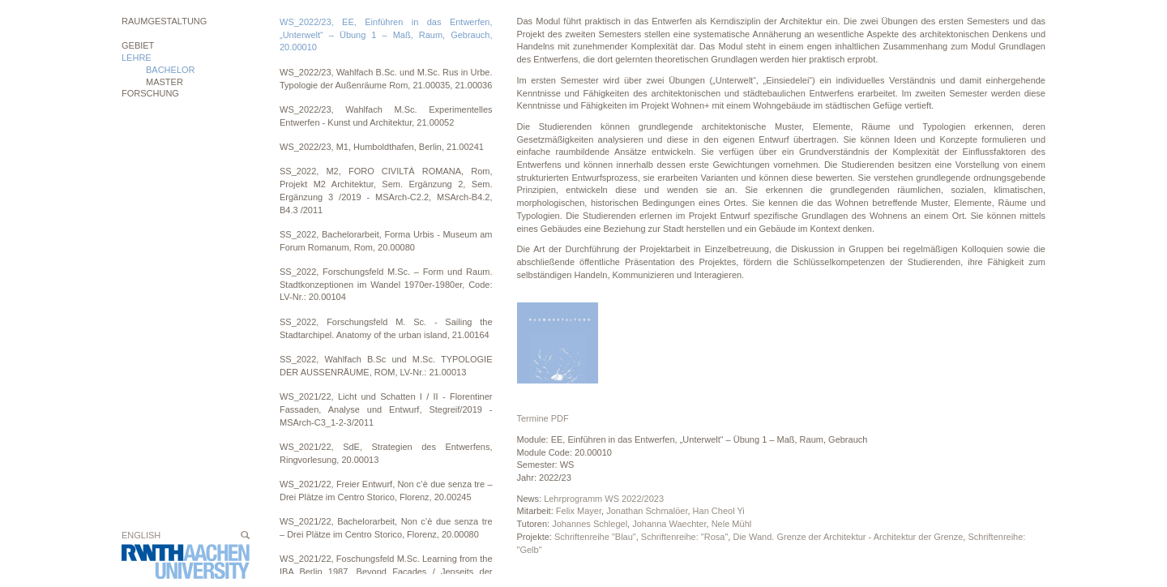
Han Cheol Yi (719, 511)
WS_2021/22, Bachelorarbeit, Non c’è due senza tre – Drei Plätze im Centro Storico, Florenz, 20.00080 (386, 527)
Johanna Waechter (669, 524)
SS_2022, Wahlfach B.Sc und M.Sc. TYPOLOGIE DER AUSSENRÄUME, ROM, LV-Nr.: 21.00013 (386, 365)
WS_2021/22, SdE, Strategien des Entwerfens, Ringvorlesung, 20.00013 (386, 453)
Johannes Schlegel (589, 524)
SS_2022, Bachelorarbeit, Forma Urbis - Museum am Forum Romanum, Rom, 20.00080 (386, 240)
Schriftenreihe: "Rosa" (684, 537)
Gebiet (138, 45)
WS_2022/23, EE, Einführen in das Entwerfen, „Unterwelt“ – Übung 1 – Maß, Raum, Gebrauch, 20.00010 (386, 34)
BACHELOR (170, 70)
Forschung (150, 93)
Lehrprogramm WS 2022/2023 (604, 498)
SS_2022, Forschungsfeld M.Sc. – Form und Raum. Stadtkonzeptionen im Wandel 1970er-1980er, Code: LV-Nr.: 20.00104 (386, 284)
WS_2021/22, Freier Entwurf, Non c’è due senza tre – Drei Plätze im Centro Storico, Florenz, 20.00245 (386, 490)
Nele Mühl (732, 524)
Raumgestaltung (164, 21)
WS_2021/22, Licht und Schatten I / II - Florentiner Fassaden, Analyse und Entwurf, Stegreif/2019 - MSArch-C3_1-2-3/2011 (386, 409)
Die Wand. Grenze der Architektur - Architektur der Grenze (848, 537)
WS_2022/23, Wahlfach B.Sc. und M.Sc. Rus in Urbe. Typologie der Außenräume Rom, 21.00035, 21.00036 (386, 78)
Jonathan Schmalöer (646, 511)
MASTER (164, 82)
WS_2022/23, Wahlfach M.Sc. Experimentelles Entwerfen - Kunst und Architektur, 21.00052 (386, 116)
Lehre (137, 57)
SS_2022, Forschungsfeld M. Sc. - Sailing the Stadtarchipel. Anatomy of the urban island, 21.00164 (386, 328)
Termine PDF (543, 418)
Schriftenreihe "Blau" (595, 537)
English (141, 535)
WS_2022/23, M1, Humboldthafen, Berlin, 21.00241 (382, 147)
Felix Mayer (578, 511)
